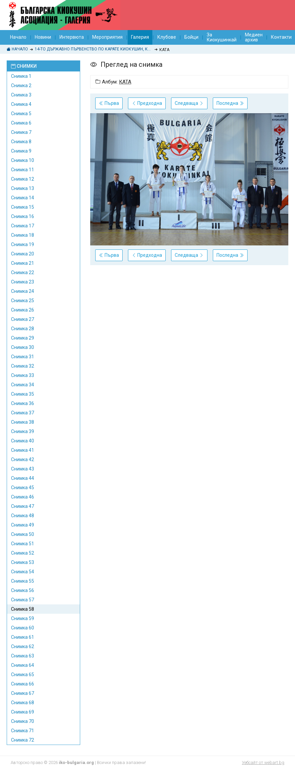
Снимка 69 (22, 712)
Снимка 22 (22, 272)
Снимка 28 (22, 328)
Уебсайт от (263, 762)
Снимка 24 (22, 291)
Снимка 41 (22, 450)
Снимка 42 (22, 459)
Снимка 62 (22, 646)
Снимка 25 (22, 300)
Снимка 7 (21, 132)
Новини (43, 37)
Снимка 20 (22, 253)
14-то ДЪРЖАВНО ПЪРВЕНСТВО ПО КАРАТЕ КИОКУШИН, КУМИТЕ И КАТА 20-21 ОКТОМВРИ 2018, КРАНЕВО (94, 49)
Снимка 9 (21, 151)
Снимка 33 (22, 375)
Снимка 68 (22, 702)
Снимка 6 (21, 123)
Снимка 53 (22, 562)
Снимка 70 (22, 721)
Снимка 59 (22, 618)
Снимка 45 (22, 487)
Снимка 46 (22, 497)
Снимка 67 (22, 693)
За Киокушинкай (222, 37)
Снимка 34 (22, 384)
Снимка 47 (22, 506)
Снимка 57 (22, 599)
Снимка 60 (22, 627)
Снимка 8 (21, 141)
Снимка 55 (22, 581)
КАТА (125, 82)
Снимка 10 (22, 160)
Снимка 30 (22, 347)
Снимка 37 (22, 412)
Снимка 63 (22, 655)
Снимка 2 (21, 85)
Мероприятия (107, 37)
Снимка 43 (22, 468)
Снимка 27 (22, 319)
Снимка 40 (22, 440)
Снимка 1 (21, 76)
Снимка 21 (22, 263)
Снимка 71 (22, 730)
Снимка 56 (22, 590)
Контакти (281, 37)
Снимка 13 (22, 188)
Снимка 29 (22, 338)
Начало (18, 37)
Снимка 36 (22, 403)
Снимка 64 (22, 665)
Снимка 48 (22, 515)
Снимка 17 (22, 225)
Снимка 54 (22, 571)
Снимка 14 (22, 197)
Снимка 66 (22, 684)
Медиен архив (254, 37)
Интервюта (71, 37)
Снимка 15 (22, 207)
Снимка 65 (22, 674)
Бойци (191, 37)
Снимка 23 (22, 281)
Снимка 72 (22, 740)
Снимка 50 (22, 534)
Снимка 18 (22, 235)
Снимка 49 (22, 525)
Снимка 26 (22, 310)
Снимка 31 (22, 356)
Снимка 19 (22, 244)
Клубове (166, 37)
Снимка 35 (22, 394)
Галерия (140, 37)
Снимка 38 (22, 422)
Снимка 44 (22, 478)
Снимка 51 (22, 543)
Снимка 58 (22, 609)
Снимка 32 (22, 366)
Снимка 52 (22, 553)
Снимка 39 (22, 431)
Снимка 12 (22, 179)
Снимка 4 (21, 104)
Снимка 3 (21, 95)
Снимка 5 (21, 113)
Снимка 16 (22, 216)
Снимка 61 (22, 637)
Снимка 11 (22, 169)
